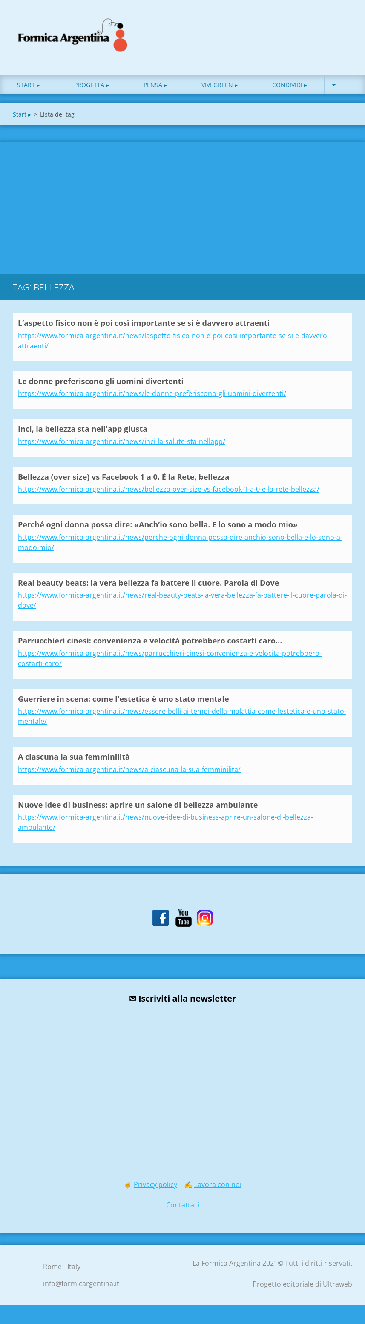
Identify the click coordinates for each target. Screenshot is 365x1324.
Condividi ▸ (289, 85)
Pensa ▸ (155, 85)
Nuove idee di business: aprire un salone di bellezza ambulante (138, 805)
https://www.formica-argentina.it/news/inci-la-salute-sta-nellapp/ (121, 441)
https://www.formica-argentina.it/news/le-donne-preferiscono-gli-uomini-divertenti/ (152, 393)
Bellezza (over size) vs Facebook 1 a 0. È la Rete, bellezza (123, 477)
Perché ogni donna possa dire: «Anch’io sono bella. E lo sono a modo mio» (158, 524)
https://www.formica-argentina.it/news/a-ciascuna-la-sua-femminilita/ (129, 769)
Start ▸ (28, 85)
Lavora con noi (217, 1184)
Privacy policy (155, 1184)
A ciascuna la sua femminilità (74, 757)
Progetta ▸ (91, 85)
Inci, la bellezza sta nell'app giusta (82, 429)
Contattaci (182, 1205)
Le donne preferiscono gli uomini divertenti (101, 381)
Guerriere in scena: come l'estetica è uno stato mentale (123, 699)
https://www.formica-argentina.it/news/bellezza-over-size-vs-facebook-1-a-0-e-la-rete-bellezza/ (168, 489)
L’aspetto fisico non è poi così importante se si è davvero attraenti (144, 323)
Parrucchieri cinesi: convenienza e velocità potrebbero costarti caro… (150, 640)
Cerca (343, 24)
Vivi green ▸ (219, 85)
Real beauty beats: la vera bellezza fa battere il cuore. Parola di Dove (148, 583)
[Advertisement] (182, 206)
